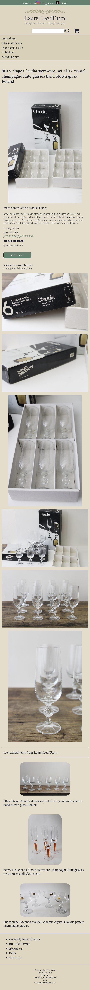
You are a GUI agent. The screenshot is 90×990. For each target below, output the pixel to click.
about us (16, 948)
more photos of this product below (24, 208)
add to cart (17, 255)
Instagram (45, 3)
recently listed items (24, 939)
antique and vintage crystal (19, 268)
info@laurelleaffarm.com (45, 982)
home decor (9, 38)
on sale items (19, 943)
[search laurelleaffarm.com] (68, 31)
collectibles (8, 52)
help (12, 953)
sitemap (15, 957)
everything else (10, 57)
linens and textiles (12, 47)
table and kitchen (12, 43)
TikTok (63, 3)
